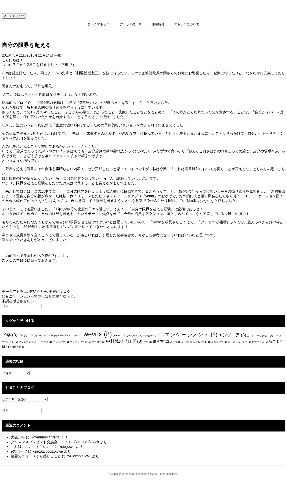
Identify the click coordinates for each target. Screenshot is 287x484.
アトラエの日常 (131, 24)
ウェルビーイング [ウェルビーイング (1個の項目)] (151, 335)
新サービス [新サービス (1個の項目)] (260, 341)
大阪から (18, 437)
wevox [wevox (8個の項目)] (97, 334)
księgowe (66, 447)
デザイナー (38, 291)
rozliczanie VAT (79, 456)
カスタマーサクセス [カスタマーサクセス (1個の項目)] (260, 335)
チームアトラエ (99, 24)
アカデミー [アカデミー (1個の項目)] (131, 335)
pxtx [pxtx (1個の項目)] (78, 335)
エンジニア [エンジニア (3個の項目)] (232, 335)
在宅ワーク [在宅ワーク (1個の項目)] (219, 341)
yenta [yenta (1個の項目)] (117, 335)
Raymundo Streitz (45, 437)
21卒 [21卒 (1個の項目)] (32, 335)
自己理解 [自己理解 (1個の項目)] (18, 346)
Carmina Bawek (86, 442)
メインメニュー (14, 16)
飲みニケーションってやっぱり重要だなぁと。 (39, 296)
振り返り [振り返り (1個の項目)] (234, 341)
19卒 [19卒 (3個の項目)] (9, 335)
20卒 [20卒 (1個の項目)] (22, 335)
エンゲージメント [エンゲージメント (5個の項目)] (191, 334)
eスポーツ (19, 451)
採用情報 (158, 24)
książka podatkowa (48, 451)
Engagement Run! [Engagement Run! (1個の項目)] (62, 335)
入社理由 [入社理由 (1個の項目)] (176, 341)
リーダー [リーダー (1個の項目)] (98, 341)
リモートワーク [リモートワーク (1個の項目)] (80, 341)
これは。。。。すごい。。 (32, 447)
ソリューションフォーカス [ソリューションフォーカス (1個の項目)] (35, 341)
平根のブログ (59, 291)
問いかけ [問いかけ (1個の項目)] (203, 341)
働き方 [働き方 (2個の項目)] (161, 341)
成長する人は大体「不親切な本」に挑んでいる (124, 133)
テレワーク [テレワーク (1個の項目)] (61, 341)
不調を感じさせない (18, 301)
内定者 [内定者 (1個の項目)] (190, 341)
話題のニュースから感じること (36, 456)
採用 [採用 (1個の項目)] (246, 341)
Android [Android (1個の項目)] (44, 335)
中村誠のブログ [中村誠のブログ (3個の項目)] (124, 341)
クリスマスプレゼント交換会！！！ (39, 442)
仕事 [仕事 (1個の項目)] (148, 341)
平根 (57, 55)
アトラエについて (186, 24)
